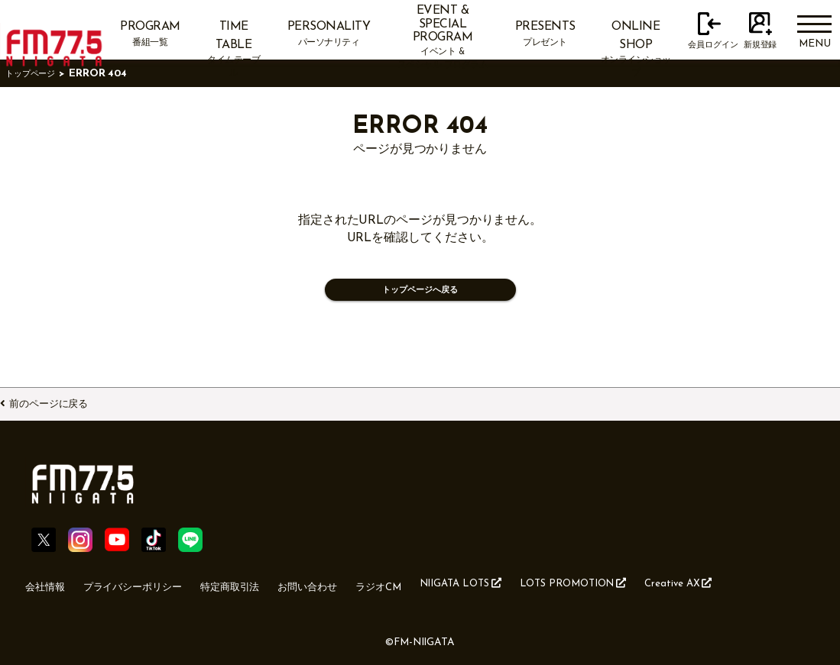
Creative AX (758, 590)
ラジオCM (422, 591)
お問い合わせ (344, 591)
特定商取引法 (256, 591)
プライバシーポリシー (146, 591)
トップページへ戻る (420, 294)
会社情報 (48, 591)
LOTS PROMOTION (640, 590)
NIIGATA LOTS (514, 590)
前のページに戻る (65, 401)
